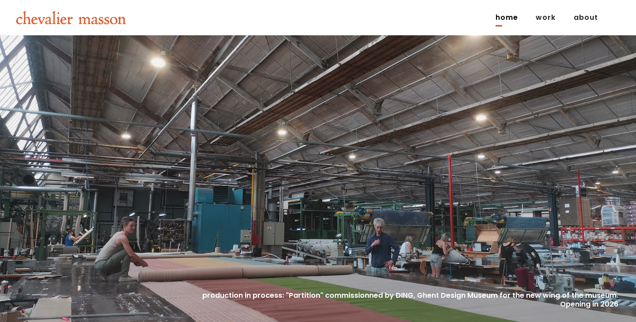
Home (507, 17)
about (586, 17)
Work (546, 17)
